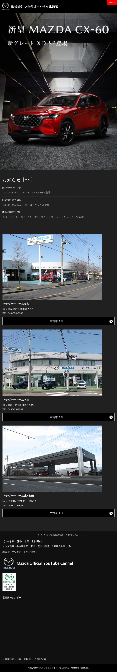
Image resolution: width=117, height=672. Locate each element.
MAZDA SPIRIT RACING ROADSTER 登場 (26, 192)
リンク (38, 535)
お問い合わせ (75, 535)
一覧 (27, 179)
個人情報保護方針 (55, 535)
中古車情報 (56, 321)
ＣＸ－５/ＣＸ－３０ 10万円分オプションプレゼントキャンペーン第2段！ (44, 217)
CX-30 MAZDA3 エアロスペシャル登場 (26, 204)
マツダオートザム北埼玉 (31, 7)
